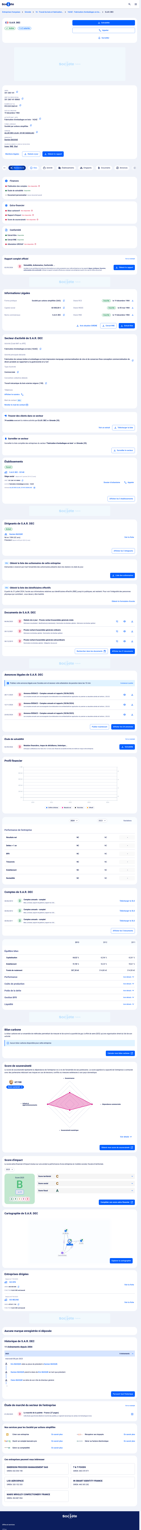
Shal (16, 146)
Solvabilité (104, 22)
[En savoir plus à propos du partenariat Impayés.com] (129, 1434)
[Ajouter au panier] (124, 267)
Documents (104, 168)
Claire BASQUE (17, 1380)
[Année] (9, 1169)
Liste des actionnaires (122, 575)
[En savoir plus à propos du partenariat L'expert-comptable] (57, 1448)
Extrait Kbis (127, 325)
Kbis (33, 168)
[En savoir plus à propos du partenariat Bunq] (57, 1441)
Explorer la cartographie (121, 1261)
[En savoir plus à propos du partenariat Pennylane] (129, 1441)
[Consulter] (124, 621)
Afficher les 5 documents (123, 931)
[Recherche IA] (17, 168)
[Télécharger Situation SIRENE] (132, 308)
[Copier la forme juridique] (31, 125)
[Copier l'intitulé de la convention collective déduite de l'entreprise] (46, 383)
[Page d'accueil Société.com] (8, 4)
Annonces (122, 168)
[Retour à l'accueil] (69, 1516)
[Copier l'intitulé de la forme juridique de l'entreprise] (64, 300)
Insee (6, 146)
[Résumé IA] (117, 621)
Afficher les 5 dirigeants (123, 551)
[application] (70, 783)
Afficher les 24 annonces (123, 727)
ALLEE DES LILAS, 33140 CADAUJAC (19, 133)
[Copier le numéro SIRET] (22, 98)
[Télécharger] (132, 621)
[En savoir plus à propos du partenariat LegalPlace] (57, 1434)
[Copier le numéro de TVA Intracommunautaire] (20, 105)
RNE (11, 146)
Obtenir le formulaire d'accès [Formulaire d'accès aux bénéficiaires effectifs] (123, 601)
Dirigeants (86, 168)
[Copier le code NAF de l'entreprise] (40, 349)
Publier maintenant (99, 727)
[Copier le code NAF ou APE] (40, 119)
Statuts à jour (31, 154)
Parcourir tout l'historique (123, 1394)
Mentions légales (12, 154)
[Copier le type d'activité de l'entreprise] (18, 372)
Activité (47, 168)
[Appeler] (103, 30)
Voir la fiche (129, 537)
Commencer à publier (126, 683)
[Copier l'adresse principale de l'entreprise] (37, 132)
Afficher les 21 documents (122, 651)
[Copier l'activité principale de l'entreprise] (132, 360)
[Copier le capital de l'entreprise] (64, 308)
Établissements (66, 168)
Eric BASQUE (16, 1364)
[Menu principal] (136, 4)
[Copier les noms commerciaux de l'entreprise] (64, 315)
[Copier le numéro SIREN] (17, 92)
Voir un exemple (130, 259)
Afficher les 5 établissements (121, 499)
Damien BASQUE (11, 140)
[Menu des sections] (4, 168)
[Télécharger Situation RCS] (132, 300)
